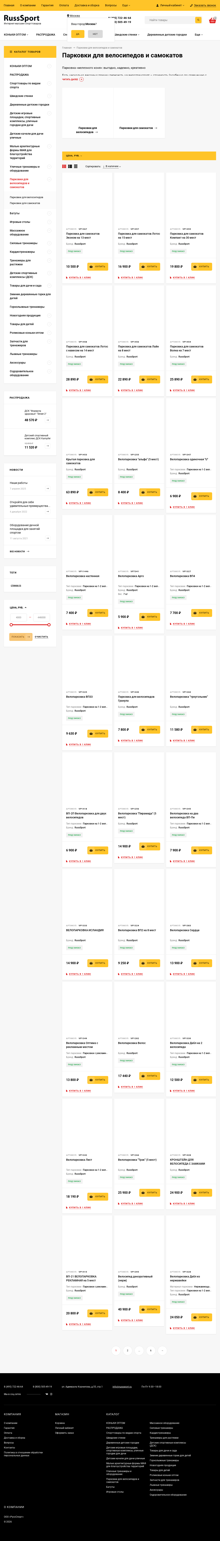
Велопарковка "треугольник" (189, 696)
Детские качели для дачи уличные (125, 1458)
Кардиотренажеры (160, 1433)
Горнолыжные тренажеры (164, 1460)
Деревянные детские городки (122, 1442)
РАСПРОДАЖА (114, 1428)
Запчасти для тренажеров (164, 1480)
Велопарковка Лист (79, 1159)
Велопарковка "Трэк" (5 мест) (137, 1159)
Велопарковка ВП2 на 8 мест (137, 930)
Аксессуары (156, 1490)
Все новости (19, 551)
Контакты (9, 1447)
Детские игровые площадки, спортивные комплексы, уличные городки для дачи (124, 1450)
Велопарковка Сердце (185, 930)
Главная (9, 5)
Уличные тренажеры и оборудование (118, 1473)
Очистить (41, 637)
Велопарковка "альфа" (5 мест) (138, 459)
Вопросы (111, 5)
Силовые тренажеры (161, 1428)
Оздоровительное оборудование (168, 1494)
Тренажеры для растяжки (164, 1437)
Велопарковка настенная (82, 576)
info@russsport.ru (122, 1386)
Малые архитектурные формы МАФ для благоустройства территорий (126, 1465)
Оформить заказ (64, 1433)
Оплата (64, 5)
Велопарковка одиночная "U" (189, 459)
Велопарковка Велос (132, 1043)
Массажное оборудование (164, 1423)
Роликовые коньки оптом (164, 1475)
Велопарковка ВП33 (79, 696)
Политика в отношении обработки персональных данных (23, 1454)
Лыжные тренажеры (161, 1485)
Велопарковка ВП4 (182, 576)
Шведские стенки (115, 1437)
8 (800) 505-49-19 (119, 22)
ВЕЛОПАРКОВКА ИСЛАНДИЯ (85, 930)
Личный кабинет (64, 1428)
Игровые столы (115, 1491)
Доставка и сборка (87, 5)
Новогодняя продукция (163, 1465)
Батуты (110, 1487)
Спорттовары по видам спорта (123, 1433)
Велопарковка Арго (131, 576)
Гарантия (47, 5)
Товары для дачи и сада (163, 1450)
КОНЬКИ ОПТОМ (115, 1423)
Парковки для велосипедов (26, 197)
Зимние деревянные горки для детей (170, 1455)
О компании (28, 5)
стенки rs (16, 585)
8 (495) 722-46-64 (119, 17)
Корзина (60, 1423)
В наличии (110, 166)
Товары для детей (160, 1470)
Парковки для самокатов (25, 203)
